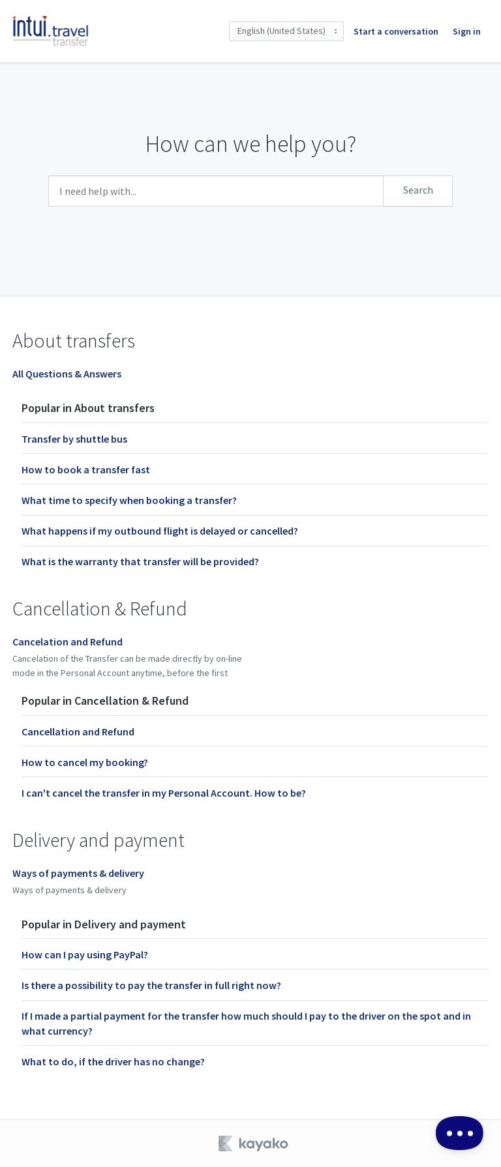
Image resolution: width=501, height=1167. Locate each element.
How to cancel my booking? (85, 762)
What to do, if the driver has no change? (113, 1061)
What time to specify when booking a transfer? (129, 500)
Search (418, 189)
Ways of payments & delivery (78, 872)
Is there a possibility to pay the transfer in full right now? (151, 985)
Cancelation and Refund (67, 641)
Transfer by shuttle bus (74, 438)
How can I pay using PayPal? (85, 954)
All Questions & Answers (66, 373)
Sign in (467, 31)
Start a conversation (396, 31)
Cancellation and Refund (78, 731)
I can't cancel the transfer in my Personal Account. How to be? (164, 792)
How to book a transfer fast (86, 469)
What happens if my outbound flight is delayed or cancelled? (160, 530)
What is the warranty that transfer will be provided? (140, 561)
